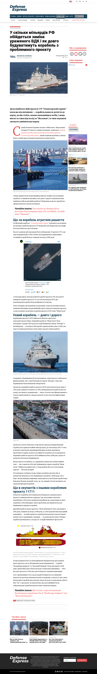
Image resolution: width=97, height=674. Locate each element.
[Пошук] (85, 16)
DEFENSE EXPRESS (24, 56)
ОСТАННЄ (73, 125)
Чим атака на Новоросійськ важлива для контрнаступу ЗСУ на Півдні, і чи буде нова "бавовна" (40, 211)
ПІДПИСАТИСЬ (82, 660)
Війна (18, 600)
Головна (12, 28)
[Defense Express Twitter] (83, 2)
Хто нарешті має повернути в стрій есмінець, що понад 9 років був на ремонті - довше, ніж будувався (77, 190)
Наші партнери (56, 20)
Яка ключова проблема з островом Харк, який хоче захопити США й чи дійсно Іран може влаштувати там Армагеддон (77, 171)
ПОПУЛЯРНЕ (74, 129)
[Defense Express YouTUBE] (80, 2)
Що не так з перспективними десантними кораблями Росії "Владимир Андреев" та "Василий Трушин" (41, 593)
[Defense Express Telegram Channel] (86, 2)
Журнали (32, 20)
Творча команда (22, 20)
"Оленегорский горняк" (39, 223)
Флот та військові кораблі (28, 600)
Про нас (13, 20)
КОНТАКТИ (84, 671)
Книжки (48, 20)
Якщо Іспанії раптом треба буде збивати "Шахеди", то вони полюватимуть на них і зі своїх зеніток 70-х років (77, 150)
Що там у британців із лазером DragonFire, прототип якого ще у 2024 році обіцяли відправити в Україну (57, 642)
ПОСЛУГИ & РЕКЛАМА (69, 671)
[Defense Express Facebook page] (77, 2)
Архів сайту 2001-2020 (78, 20)
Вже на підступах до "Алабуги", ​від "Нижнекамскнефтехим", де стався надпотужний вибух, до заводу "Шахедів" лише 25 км (19, 643)
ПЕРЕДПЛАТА (78, 671)
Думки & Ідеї (17, 28)
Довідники (40, 20)
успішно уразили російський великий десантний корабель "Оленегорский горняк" (43, 132)
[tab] (72, 125)
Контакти (65, 20)
